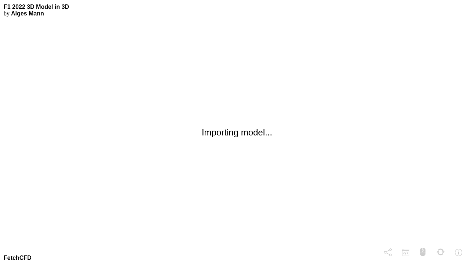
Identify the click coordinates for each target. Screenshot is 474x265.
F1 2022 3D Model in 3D (36, 7)
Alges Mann (27, 13)
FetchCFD (18, 258)
